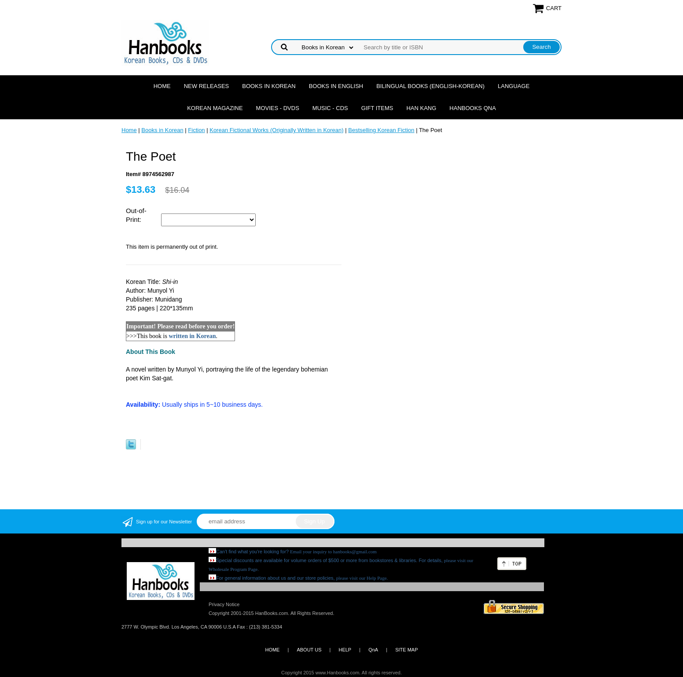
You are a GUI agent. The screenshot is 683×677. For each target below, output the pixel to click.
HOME (272, 649)
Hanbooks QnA (472, 108)
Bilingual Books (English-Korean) (430, 86)
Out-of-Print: (136, 215)
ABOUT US (309, 649)
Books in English (336, 86)
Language (513, 86)
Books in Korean (268, 86)
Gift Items (377, 108)
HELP (344, 649)
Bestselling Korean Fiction (381, 130)
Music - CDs (330, 108)
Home (162, 86)
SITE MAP (406, 649)
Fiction (196, 130)
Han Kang (421, 108)
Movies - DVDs (277, 108)
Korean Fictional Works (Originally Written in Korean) (276, 130)
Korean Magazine (214, 108)
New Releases (206, 86)
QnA (373, 649)
